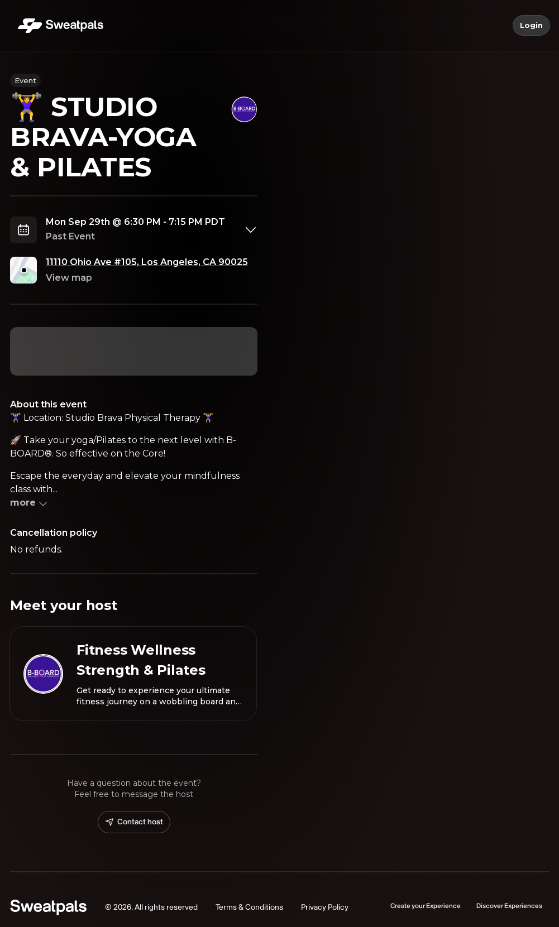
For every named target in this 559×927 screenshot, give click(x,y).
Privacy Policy (324, 907)
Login (531, 26)
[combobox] (151, 230)
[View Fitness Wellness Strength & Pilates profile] (133, 674)
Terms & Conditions (249, 907)
